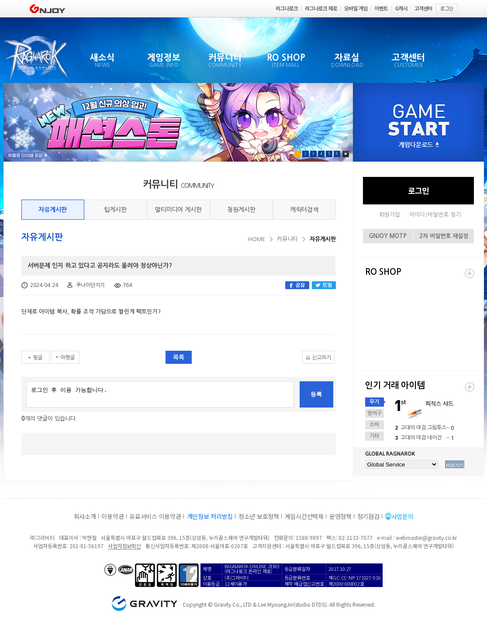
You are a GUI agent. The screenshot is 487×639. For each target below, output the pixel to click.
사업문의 (402, 516)
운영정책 (340, 516)
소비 (374, 424)
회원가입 (389, 215)
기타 (374, 436)
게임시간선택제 (304, 516)
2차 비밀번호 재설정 (443, 236)
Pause (345, 154)
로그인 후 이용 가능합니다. (160, 394)
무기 (374, 401)
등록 (316, 394)
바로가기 (454, 465)
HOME (256, 239)
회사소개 (85, 516)
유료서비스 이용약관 (155, 516)
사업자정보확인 (124, 545)
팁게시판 (115, 210)
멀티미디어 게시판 (178, 210)
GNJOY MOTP (388, 236)
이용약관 (112, 516)
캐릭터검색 (304, 210)
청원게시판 (241, 210)
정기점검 (368, 516)
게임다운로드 (418, 145)
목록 (178, 357)
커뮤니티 (287, 239)
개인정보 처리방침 (210, 516)
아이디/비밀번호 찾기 (435, 215)
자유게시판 (52, 210)
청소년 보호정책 (258, 516)
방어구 (374, 413)
